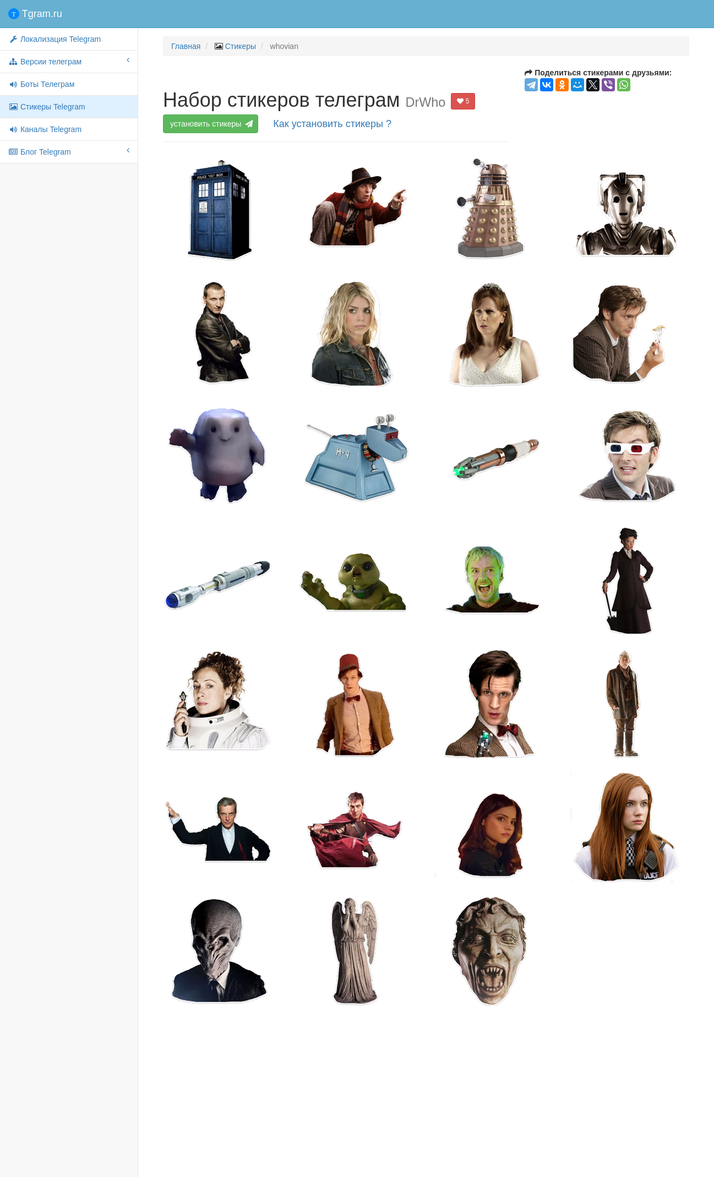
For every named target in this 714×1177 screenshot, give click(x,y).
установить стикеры (212, 123)
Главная (185, 46)
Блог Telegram (68, 151)
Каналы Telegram (44, 129)
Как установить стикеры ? (332, 123)
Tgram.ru (35, 13)
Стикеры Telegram (46, 106)
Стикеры (240, 46)
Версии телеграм (68, 61)
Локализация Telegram (54, 39)
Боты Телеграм (41, 84)
